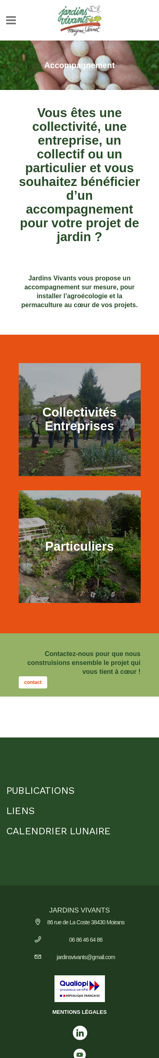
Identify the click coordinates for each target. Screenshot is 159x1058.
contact (33, 682)
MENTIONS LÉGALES (79, 1012)
